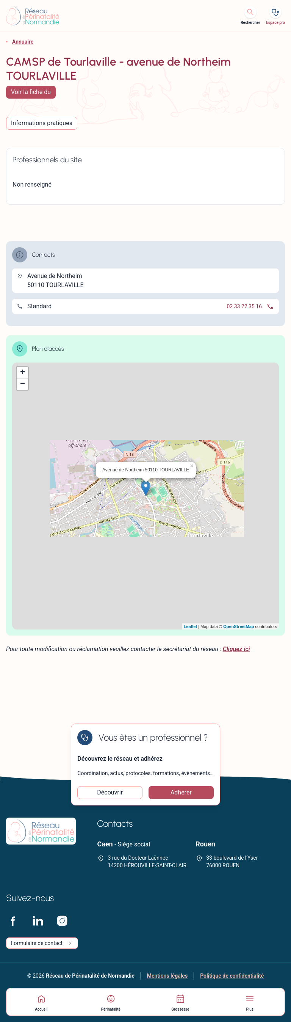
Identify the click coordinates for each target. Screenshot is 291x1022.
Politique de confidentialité (232, 976)
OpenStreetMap (238, 626)
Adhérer (181, 792)
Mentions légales (167, 976)
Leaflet (190, 626)
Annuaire (22, 42)
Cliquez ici (236, 649)
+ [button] (22, 372)
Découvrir (110, 792)
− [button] (22, 384)
